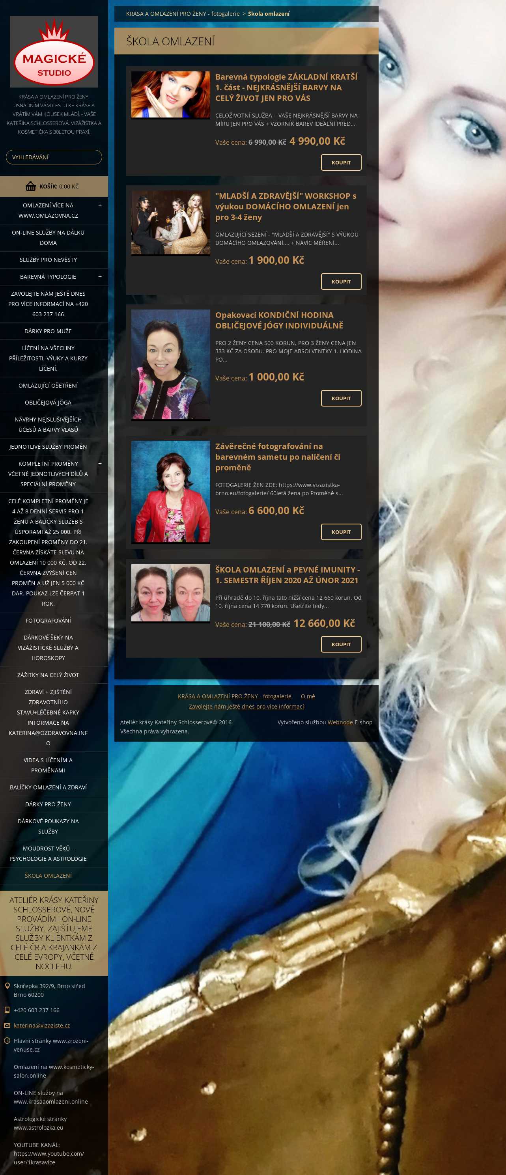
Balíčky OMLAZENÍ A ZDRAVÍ (48, 787)
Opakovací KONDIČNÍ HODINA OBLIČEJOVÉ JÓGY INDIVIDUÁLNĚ (279, 320)
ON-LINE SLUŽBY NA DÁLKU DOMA (48, 237)
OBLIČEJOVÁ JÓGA (48, 402)
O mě (308, 696)
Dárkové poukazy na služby (48, 826)
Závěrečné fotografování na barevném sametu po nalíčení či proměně (277, 457)
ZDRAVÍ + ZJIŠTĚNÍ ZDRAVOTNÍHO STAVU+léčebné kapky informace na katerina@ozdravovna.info (48, 717)
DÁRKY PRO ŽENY (48, 804)
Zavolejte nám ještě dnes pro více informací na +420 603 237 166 (48, 304)
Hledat (95, 157)
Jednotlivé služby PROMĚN (48, 446)
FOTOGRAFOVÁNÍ (48, 620)
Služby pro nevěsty (48, 259)
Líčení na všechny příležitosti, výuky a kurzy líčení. (48, 358)
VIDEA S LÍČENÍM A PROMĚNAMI (48, 765)
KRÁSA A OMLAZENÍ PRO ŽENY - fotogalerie (183, 13)
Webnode (340, 722)
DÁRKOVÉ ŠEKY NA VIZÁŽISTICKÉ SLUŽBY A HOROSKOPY (48, 648)
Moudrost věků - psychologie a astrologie (48, 853)
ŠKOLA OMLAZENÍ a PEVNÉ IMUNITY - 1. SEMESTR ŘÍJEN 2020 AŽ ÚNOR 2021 (287, 575)
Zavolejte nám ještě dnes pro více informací (246, 706)
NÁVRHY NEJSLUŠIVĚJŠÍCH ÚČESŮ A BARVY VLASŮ (48, 424)
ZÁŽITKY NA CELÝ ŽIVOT (48, 675)
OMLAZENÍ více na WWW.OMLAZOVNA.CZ (48, 210)
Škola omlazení (48, 875)
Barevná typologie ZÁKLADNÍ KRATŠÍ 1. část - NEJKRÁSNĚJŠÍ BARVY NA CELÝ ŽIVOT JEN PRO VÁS (286, 87)
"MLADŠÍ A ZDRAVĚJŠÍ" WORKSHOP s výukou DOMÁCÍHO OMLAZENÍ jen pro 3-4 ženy (286, 206)
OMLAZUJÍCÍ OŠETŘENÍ (48, 385)
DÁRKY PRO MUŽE (48, 331)
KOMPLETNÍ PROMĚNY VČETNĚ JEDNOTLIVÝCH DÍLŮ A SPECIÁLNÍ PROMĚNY (48, 474)
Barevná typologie (48, 276)
